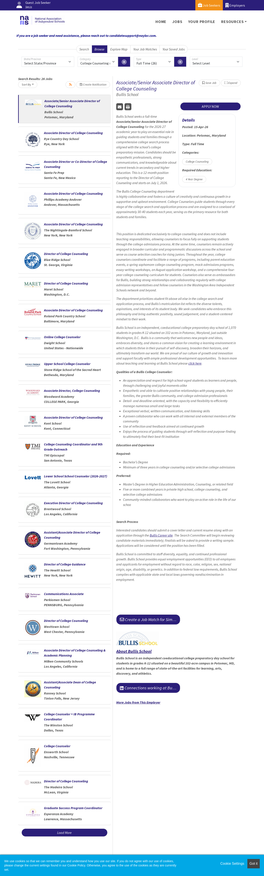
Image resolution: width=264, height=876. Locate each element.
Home (160, 21)
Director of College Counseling (66, 254)
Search (84, 49)
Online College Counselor (62, 337)
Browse (99, 49)
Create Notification (93, 84)
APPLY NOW (210, 106)
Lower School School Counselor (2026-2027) (75, 476)
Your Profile (201, 21)
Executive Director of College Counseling (73, 503)
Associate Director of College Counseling (73, 133)
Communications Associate (64, 594)
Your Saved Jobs (173, 49)
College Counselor (57, 746)
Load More (64, 832)
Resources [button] (232, 21)
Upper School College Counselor (67, 364)
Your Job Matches (145, 49)
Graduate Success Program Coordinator (73, 808)
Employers (235, 5)
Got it (253, 863)
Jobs (177, 21)
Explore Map (119, 49)
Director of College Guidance (65, 564)
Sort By (26, 84)
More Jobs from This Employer (138, 702)
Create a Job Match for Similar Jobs (150, 619)
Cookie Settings (232, 863)
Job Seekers (209, 5)
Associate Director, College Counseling (72, 390)
